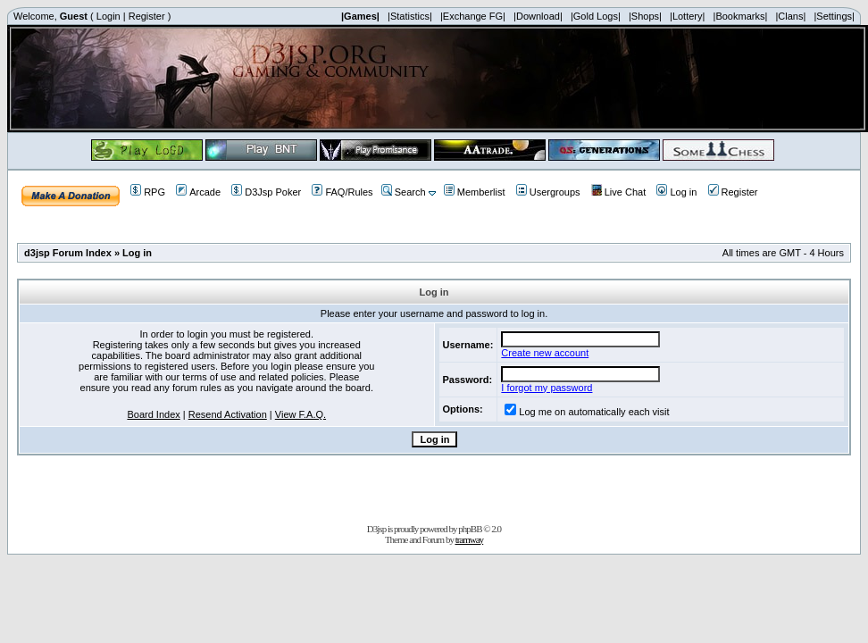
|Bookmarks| (741, 16)
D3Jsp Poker (266, 192)
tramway (469, 539)
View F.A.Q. (300, 414)
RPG (147, 192)
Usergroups (548, 192)
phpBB (469, 528)
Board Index (153, 414)
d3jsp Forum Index (68, 252)
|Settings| (834, 16)
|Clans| (790, 16)
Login (108, 16)
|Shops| (645, 16)
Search (403, 192)
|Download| (538, 16)
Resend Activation (227, 414)
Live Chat (618, 192)
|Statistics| (410, 16)
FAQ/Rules (342, 192)
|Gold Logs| (596, 16)
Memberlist (474, 192)
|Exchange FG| (472, 16)
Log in (676, 192)
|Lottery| (687, 16)
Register (147, 16)
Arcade (198, 192)
